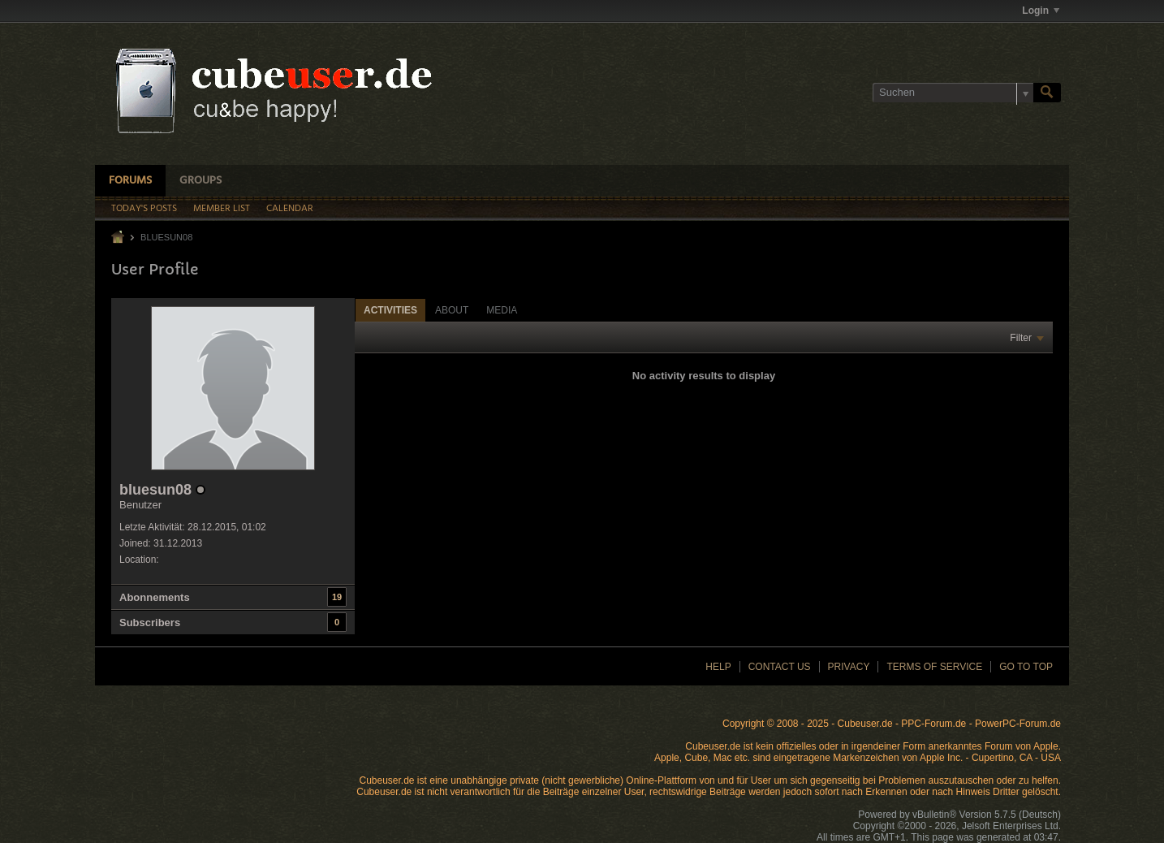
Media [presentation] (501, 310)
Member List (221, 209)
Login (1040, 10)
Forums (130, 180)
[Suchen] (953, 92)
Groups (200, 180)
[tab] (390, 310)
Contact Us (779, 666)
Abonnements (154, 597)
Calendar (289, 209)
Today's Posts (144, 209)
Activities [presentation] (390, 310)
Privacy (849, 666)
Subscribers (149, 622)
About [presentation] (451, 310)
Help (718, 666)
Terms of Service (934, 666)
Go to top (1026, 666)
